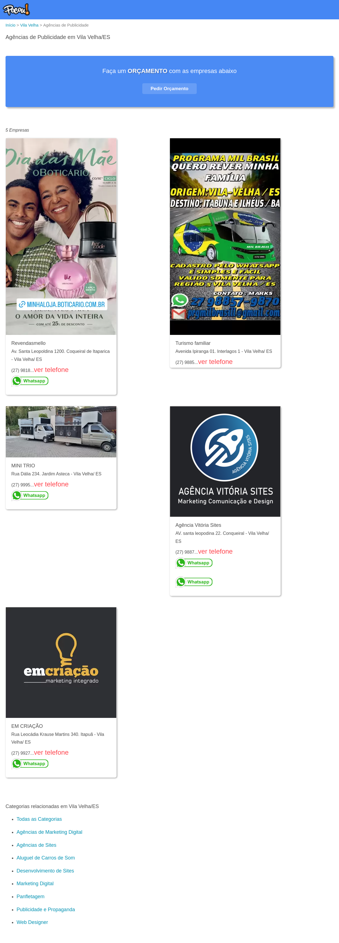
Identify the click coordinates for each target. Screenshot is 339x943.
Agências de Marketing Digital (49, 832)
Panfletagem (30, 896)
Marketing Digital (35, 883)
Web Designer (32, 922)
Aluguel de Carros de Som (46, 858)
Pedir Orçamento (169, 88)
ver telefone (51, 369)
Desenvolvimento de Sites (45, 871)
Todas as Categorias (39, 819)
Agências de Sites (36, 845)
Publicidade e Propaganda (46, 909)
